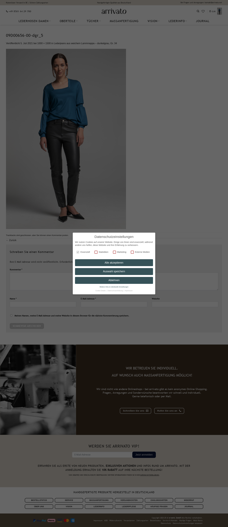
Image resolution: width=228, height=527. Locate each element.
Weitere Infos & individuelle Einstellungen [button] (114, 286)
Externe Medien (140, 251)
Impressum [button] (129, 290)
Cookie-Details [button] (100, 290)
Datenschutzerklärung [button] (115, 290)
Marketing (119, 251)
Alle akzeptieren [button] (114, 261)
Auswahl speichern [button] (114, 270)
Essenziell (83, 251)
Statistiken (101, 251)
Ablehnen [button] (114, 279)
